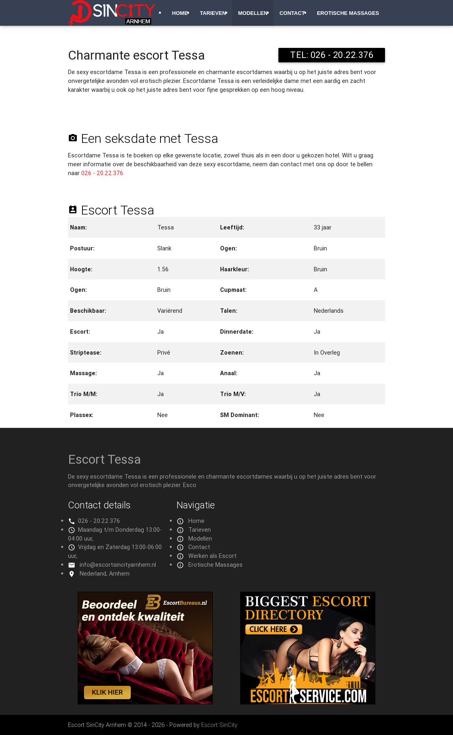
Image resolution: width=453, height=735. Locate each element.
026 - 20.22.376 (102, 173)
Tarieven (213, 13)
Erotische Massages (348, 13)
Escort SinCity (219, 725)
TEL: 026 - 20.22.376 (331, 55)
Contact (292, 13)
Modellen (253, 13)
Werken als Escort (212, 556)
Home (179, 13)
